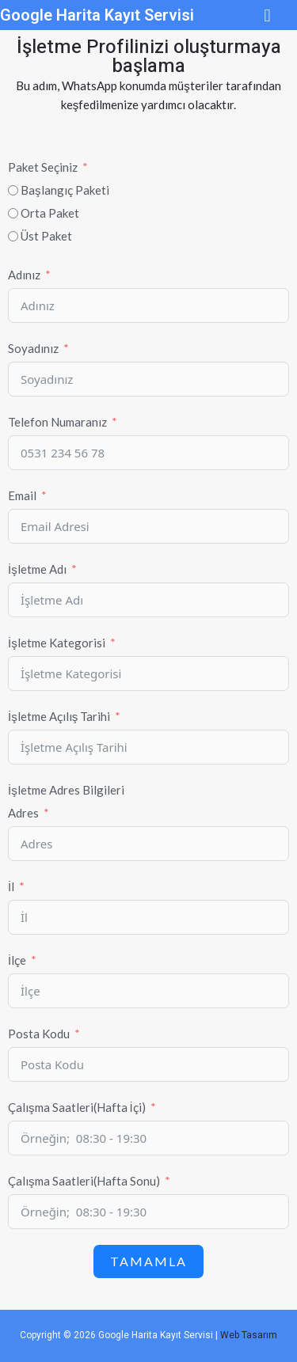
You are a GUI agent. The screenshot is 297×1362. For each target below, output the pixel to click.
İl (11, 886)
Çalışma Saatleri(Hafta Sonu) (84, 1181)
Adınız (24, 274)
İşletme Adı (37, 569)
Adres (23, 813)
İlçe (17, 960)
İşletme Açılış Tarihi (59, 716)
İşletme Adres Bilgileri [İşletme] (66, 790)
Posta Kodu (39, 1033)
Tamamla (148, 1261)
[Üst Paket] (13, 236)
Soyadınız (33, 348)
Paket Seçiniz (43, 167)
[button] (267, 15)
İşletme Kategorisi (56, 642)
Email (22, 495)
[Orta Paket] (13, 213)
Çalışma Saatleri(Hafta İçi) (77, 1107)
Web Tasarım (248, 1335)
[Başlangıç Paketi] (13, 190)
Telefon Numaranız (57, 422)
